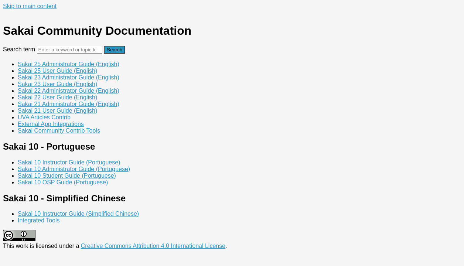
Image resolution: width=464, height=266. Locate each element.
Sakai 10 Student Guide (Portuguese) (67, 176)
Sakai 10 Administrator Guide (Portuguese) (74, 169)
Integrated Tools (39, 220)
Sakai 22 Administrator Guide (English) (68, 91)
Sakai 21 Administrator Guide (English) (68, 104)
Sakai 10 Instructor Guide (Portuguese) (69, 162)
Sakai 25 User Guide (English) (57, 71)
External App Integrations (51, 124)
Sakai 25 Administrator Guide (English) (68, 64)
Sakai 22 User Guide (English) (57, 97)
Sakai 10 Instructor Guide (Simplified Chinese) (78, 214)
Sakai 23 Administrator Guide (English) (68, 77)
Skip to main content (30, 6)
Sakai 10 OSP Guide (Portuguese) (63, 182)
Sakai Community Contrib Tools (59, 130)
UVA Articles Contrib (44, 117)
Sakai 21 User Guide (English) (57, 111)
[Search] (69, 50)
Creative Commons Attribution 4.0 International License (153, 246)
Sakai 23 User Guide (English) (57, 84)
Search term (19, 49)
